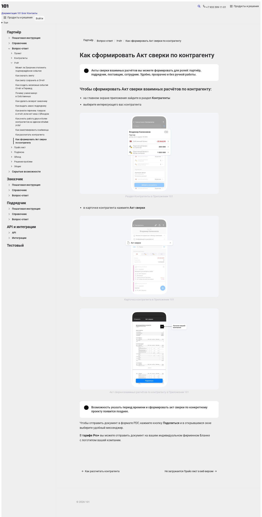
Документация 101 (11, 13)
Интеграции (19, 237)
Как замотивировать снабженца (31, 130)
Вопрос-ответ (20, 48)
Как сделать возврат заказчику (31, 101)
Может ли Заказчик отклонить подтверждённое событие (30, 69)
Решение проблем (23, 161)
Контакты (32, 13)
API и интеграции (21, 227)
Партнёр (14, 32)
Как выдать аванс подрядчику (30, 106)
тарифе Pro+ (90, 435)
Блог (24, 13)
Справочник (19, 43)
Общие (17, 166)
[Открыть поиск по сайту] (199, 7)
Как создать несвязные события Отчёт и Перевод (31, 87)
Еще (6, 22)
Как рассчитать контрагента (29, 134)
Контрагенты (20, 58)
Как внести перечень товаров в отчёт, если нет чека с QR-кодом (32, 112)
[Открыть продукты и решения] (244, 6)
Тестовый (15, 245)
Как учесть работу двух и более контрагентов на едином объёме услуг (31, 122)
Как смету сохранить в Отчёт (30, 80)
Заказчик (15, 179)
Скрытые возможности (26, 171)
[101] (4, 6)
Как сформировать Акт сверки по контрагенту (31, 141)
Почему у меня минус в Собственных (26, 95)
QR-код (17, 157)
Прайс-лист (20, 147)
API (14, 232)
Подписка (19, 152)
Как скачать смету (24, 75)
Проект (17, 53)
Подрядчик (16, 203)
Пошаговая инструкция (26, 37)
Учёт (16, 63)
